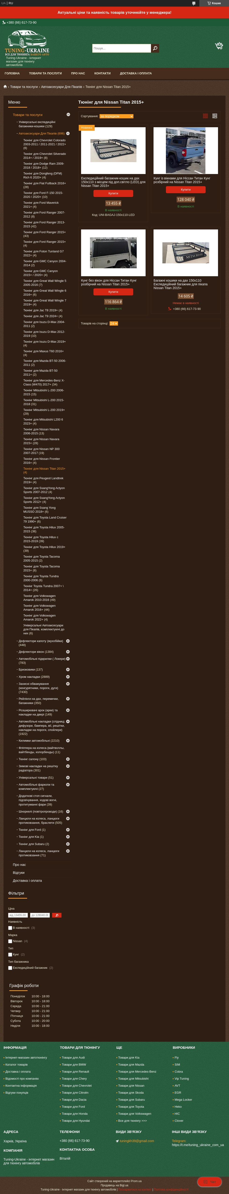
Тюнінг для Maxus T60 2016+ (43, 351)
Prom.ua (136, 1181)
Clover (179, 1120)
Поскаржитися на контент (134, 1189)
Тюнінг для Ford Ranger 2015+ (44, 232)
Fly (177, 1057)
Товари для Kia (129, 1057)
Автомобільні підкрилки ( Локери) (42, 659)
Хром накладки (29, 677)
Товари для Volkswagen (134, 1113)
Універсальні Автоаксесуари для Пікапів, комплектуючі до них (43, 629)
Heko (178, 1106)
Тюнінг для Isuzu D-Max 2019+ (44, 341)
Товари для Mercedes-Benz (137, 1071)
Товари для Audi (73, 1057)
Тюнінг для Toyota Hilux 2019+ (44, 547)
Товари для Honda (74, 1113)
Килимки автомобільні (34, 740)
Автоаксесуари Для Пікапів (61, 87)
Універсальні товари (33, 777)
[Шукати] (155, 48)
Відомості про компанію (22, 1078)
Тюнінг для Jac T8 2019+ (40, 310)
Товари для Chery (74, 1078)
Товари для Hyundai (76, 1120)
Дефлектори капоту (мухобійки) (41, 641)
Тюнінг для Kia (29, 836)
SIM (177, 1064)
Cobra (179, 1071)
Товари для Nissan (131, 1085)
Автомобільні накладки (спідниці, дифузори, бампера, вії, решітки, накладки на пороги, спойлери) (42, 726)
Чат (209, 1182)
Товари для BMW (74, 1064)
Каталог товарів (16, 1064)
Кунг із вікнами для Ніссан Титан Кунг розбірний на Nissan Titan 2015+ (182, 180)
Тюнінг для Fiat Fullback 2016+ (44, 183)
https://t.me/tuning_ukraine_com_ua (198, 1145)
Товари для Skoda (131, 1092)
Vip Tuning (182, 1078)
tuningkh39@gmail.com (137, 1141)
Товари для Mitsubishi (133, 1078)
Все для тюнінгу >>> (132, 1120)
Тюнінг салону (29, 759)
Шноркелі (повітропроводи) (38, 811)
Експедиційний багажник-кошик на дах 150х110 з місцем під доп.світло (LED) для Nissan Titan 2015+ (113, 182)
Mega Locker (183, 1099)
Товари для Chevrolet (77, 1085)
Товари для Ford (73, 1106)
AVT (177, 1085)
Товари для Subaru (131, 1099)
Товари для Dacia (74, 1099)
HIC (177, 1113)
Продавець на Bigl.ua (114, 1185)
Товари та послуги (45, 73)
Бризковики (27, 669)
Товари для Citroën (75, 1092)
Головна (12, 73)
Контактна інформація (21, 1085)
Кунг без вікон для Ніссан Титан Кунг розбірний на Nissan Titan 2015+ (109, 282)
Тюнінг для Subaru (31, 844)
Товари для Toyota (131, 1106)
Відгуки (19, 873)
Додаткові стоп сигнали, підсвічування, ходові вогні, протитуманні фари (38, 800)
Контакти (102, 73)
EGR (178, 1092)
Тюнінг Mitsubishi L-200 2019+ (44, 410)
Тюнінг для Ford (30, 829)
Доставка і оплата (136, 73)
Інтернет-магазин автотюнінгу (26, 1057)
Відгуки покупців (16, 1092)
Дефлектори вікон (31, 651)
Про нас (78, 73)
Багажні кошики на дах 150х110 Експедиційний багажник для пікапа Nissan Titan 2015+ (181, 284)
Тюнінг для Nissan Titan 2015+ (44, 468)
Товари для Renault (75, 1071)
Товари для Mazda (131, 1064)
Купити (113, 193)
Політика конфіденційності (171, 1189)
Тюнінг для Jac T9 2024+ (40, 316)
